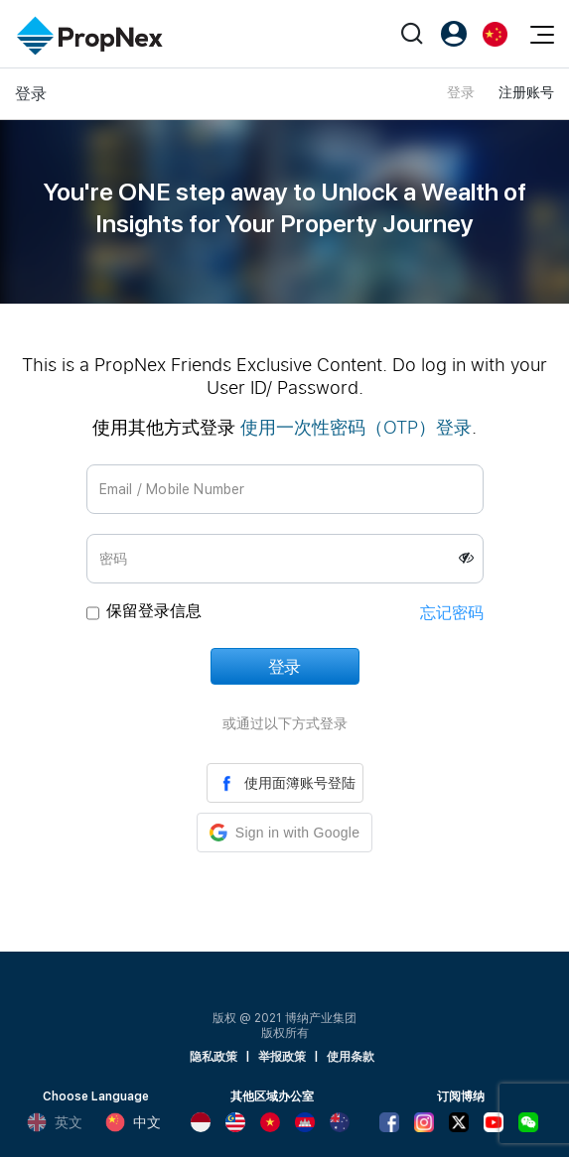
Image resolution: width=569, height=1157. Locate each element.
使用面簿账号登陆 (285, 783)
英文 (54, 1122)
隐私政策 (213, 1057)
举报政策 (282, 1057)
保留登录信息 (154, 610)
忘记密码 (452, 612)
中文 (133, 1122)
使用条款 (350, 1057)
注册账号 (526, 92)
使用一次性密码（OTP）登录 (356, 427)
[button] (284, 832)
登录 (461, 92)
